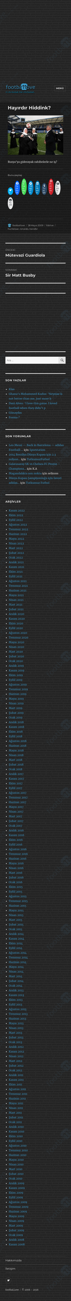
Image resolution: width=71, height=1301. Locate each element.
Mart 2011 (15, 1112)
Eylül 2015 (15, 891)
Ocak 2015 (15, 929)
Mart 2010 (15, 1169)
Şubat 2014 (16, 981)
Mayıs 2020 (16, 642)
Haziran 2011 (17, 1098)
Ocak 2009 (16, 1235)
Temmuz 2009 (18, 1206)
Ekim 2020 (16, 623)
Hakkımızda (13, 1260)
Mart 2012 (15, 1061)
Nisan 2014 (16, 971)
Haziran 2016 (18, 858)
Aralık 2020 (16, 614)
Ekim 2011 (15, 1084)
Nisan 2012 (16, 1056)
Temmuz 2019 (18, 689)
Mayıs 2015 (16, 910)
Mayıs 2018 (16, 750)
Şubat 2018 (16, 764)
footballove (19, 225)
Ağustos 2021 (18, 581)
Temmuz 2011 (18, 1094)
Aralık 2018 (16, 722)
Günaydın (15, 412)
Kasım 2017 (16, 778)
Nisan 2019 (16, 703)
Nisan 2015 (16, 915)
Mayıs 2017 (16, 807)
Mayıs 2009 (16, 1216)
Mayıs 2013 (16, 1023)
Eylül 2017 (15, 788)
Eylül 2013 (15, 1004)
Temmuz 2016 (18, 854)
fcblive (50, 225)
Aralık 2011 (16, 1075)
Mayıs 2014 (16, 966)
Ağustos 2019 (18, 684)
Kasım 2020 (17, 618)
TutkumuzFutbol (38, 459)
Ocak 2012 (15, 1070)
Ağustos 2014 (18, 952)
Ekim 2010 (16, 1136)
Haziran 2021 (17, 590)
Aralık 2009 (16, 1183)
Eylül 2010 (15, 1141)
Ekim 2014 (16, 943)
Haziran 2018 (17, 745)
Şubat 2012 (16, 1065)
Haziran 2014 (17, 962)
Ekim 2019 (16, 675)
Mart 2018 (15, 759)
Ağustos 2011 (17, 1089)
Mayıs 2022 (16, 538)
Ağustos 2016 (18, 849)
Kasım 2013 (16, 995)
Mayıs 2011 (16, 1103)
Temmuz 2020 (18, 637)
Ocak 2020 (16, 661)
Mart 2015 (15, 919)
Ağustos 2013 (17, 1009)
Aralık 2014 (16, 934)
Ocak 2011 (15, 1122)
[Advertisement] (35, 42)
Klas (12, 389)
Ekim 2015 (16, 887)
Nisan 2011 (16, 1108)
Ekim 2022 (16, 515)
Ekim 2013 (15, 999)
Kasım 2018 (16, 727)
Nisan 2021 (16, 600)
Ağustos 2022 (18, 524)
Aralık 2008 (16, 1239)
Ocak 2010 (15, 1178)
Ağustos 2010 (18, 1145)
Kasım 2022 (17, 510)
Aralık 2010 (16, 1126)
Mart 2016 (15, 872)
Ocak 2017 (15, 825)
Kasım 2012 (16, 1051)
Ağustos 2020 (18, 632)
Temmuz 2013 (18, 1014)
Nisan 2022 (16, 543)
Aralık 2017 (16, 774)
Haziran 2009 (18, 1211)
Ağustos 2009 (18, 1202)
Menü (60, 88)
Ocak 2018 (15, 769)
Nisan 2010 (16, 1164)
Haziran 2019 (18, 694)
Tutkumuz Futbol (37, 482)
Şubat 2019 (16, 712)
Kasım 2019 (16, 670)
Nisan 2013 (16, 1028)
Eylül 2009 (16, 1197)
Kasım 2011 (16, 1079)
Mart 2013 (15, 1032)
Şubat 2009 (16, 1230)
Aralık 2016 (16, 830)
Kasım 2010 (16, 1131)
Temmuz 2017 (18, 797)
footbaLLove (12, 1289)
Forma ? (14, 417)
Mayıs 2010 (16, 1159)
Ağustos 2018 (18, 741)
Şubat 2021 (16, 609)
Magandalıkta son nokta (25, 473)
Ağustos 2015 (18, 896)
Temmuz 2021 (18, 585)
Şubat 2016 (16, 877)
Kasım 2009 (17, 1188)
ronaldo (24, 229)
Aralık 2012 (16, 1046)
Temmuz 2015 (18, 901)
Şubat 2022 (16, 552)
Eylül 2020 (16, 628)
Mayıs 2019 (16, 698)
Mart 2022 (16, 548)
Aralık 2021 (16, 562)
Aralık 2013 (16, 990)
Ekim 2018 (16, 731)
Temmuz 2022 (18, 529)
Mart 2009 (16, 1225)
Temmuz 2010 (18, 1150)
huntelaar (13, 229)
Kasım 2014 (16, 938)
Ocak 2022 (16, 557)
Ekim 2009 (16, 1192)
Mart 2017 (15, 816)
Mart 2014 (15, 976)
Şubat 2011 (16, 1117)
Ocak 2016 (15, 882)
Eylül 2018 (15, 736)
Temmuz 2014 (18, 957)
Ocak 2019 (15, 717)
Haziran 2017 (17, 802)
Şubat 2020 (16, 656)
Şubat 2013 (16, 1037)
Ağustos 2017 (17, 792)
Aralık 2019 (16, 665)
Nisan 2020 (16, 647)
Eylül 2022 (16, 520)
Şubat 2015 (16, 924)
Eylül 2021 (15, 576)
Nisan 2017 (16, 811)
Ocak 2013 (15, 1042)
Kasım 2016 (16, 835)
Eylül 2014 (15, 948)
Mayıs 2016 (16, 863)
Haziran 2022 (18, 534)
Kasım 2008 (17, 1244)
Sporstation (37, 449)
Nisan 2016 (16, 868)
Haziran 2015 (17, 905)
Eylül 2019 (15, 680)
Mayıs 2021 (16, 595)
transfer (33, 229)
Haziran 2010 (17, 1155)
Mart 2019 (15, 708)
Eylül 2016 (15, 844)
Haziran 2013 (17, 1018)
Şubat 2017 (16, 821)
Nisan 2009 (16, 1221)
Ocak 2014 (15, 985)
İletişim (10, 1268)
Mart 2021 (15, 604)
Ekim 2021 (16, 571)
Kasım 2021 (16, 567)
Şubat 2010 (16, 1173)
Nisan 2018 (16, 755)
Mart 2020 (16, 651)
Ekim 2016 (16, 839)
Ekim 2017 (15, 783)
